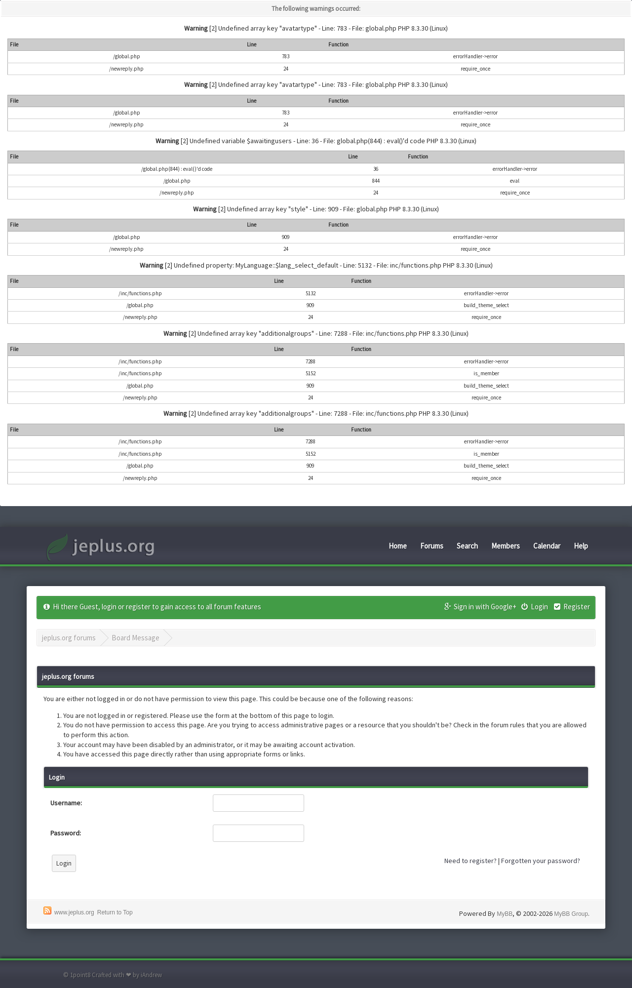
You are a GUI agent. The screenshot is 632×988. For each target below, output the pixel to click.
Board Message (135, 637)
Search (467, 546)
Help (581, 546)
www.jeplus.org (74, 912)
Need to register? (470, 860)
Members (505, 546)
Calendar (546, 546)
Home (398, 546)
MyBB (505, 913)
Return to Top (115, 912)
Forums (431, 546)
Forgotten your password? (540, 860)
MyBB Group (571, 913)
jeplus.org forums (69, 637)
